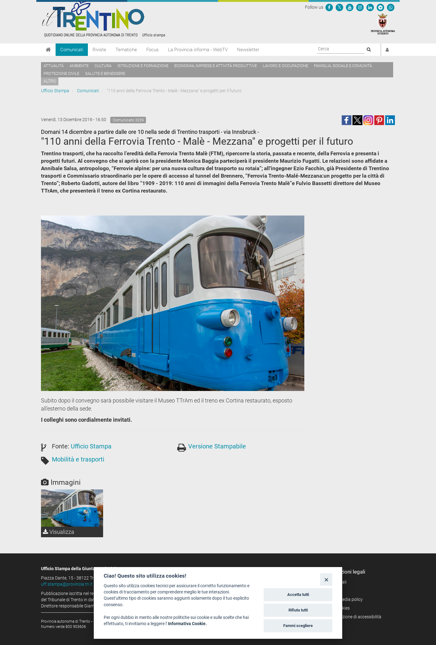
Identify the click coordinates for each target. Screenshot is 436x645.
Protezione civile (61, 73)
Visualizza (58, 532)
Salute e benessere (105, 73)
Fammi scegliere (298, 625)
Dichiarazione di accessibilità (353, 616)
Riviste (99, 49)
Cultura (102, 65)
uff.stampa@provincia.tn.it (67, 584)
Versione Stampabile (217, 446)
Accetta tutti (298, 594)
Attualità (53, 65)
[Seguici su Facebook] (329, 7)
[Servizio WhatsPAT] (390, 7)
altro (49, 81)
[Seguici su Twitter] (339, 7)
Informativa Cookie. (187, 623)
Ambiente (79, 65)
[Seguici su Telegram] (380, 7)
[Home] (48, 49)
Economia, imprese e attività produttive (215, 65)
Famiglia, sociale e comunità (343, 65)
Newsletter (248, 49)
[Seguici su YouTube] (349, 7)
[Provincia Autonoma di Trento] (383, 23)
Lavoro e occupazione (285, 65)
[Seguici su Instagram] (360, 7)
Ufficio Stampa (55, 90)
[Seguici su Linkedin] (370, 7)
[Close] (326, 579)
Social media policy (344, 599)
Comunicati (71, 49)
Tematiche (126, 49)
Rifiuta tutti (298, 610)
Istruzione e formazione (142, 65)
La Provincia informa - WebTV (198, 49)
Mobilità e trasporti (78, 459)
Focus (152, 49)
